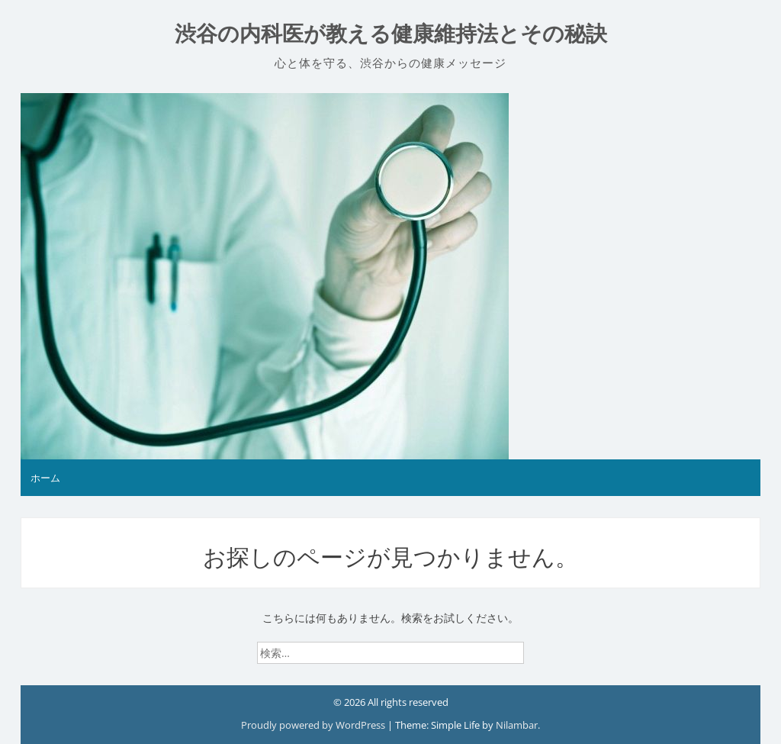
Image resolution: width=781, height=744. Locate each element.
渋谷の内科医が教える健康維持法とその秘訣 (391, 34)
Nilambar (517, 725)
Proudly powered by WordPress (314, 725)
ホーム (45, 478)
